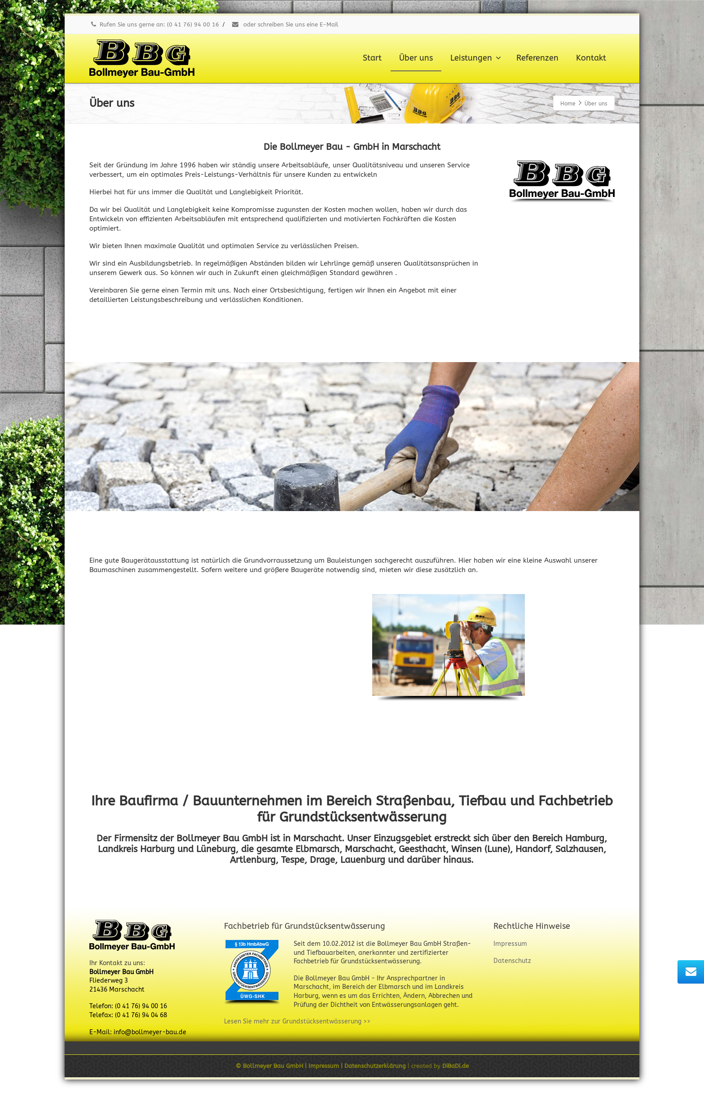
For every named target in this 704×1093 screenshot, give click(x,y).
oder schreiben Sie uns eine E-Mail (285, 24)
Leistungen (475, 58)
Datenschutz (512, 961)
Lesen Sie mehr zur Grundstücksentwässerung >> (297, 1021)
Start (372, 58)
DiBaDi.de (455, 1065)
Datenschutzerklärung (376, 1065)
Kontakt (591, 58)
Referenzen (537, 58)
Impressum (510, 944)
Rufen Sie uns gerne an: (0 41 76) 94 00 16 (154, 24)
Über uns (416, 58)
